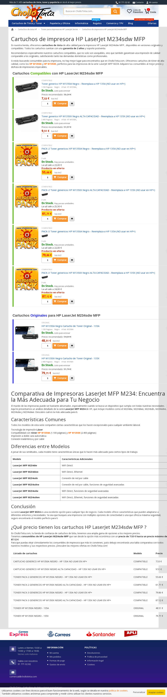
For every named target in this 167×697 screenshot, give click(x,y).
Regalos (97, 22)
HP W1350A (35, 63)
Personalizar (139, 693)
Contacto (138, 2)
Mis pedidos (55, 656)
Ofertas (152, 23)
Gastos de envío (57, 664)
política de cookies (118, 692)
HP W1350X (50, 63)
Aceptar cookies (156, 693)
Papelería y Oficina (60, 23)
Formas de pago (57, 660)
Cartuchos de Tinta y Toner (28, 23)
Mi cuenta (153, 2)
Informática (81, 23)
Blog (130, 23)
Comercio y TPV (114, 23)
